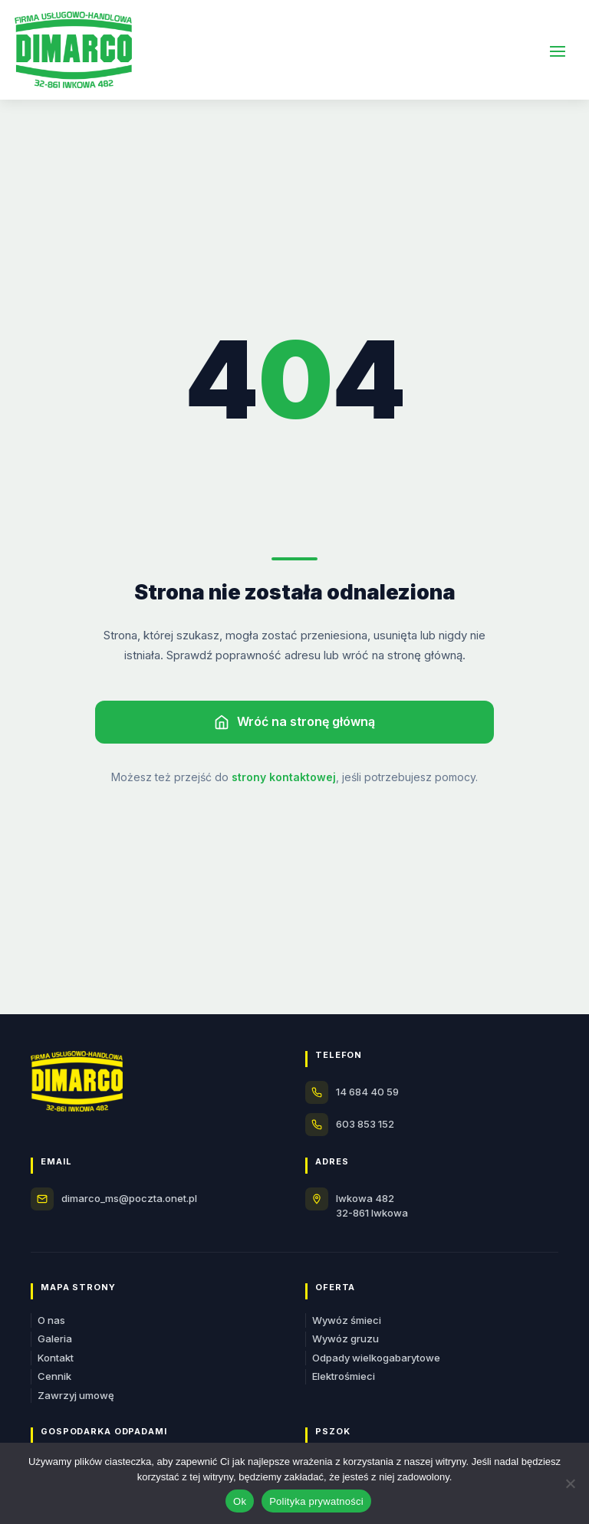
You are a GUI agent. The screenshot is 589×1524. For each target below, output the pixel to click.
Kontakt (56, 1358)
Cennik (54, 1376)
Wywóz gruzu (345, 1338)
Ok (239, 1501)
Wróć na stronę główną (294, 722)
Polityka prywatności (316, 1501)
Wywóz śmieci (346, 1320)
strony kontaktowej (284, 776)
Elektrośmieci (343, 1376)
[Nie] (569, 1483)
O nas (51, 1320)
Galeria (55, 1338)
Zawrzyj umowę (76, 1395)
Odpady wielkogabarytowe (376, 1358)
